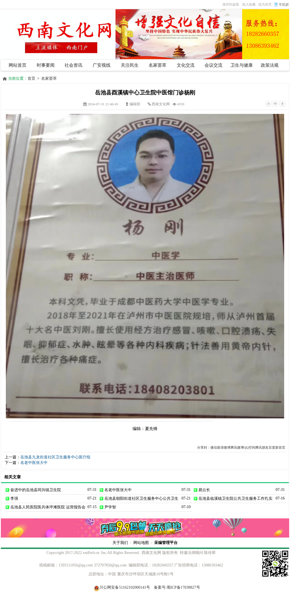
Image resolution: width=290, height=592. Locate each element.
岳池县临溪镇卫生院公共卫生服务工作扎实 (235, 498)
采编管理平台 (166, 542)
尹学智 (110, 507)
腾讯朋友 (262, 447)
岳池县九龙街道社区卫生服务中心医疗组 (55, 457)
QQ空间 (249, 447)
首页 (31, 78)
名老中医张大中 (34, 463)
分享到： (203, 447)
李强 (14, 498)
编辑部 (134, 104)
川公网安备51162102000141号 (122, 587)
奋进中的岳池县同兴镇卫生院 (35, 490)
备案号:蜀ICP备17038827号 (177, 587)
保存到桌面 (230, 4)
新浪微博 (223, 447)
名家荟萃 (49, 78)
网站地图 (141, 542)
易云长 (204, 490)
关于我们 (120, 542)
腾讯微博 (237, 447)
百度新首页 (277, 447)
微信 (213, 447)
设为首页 (265, 4)
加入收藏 (248, 4)
